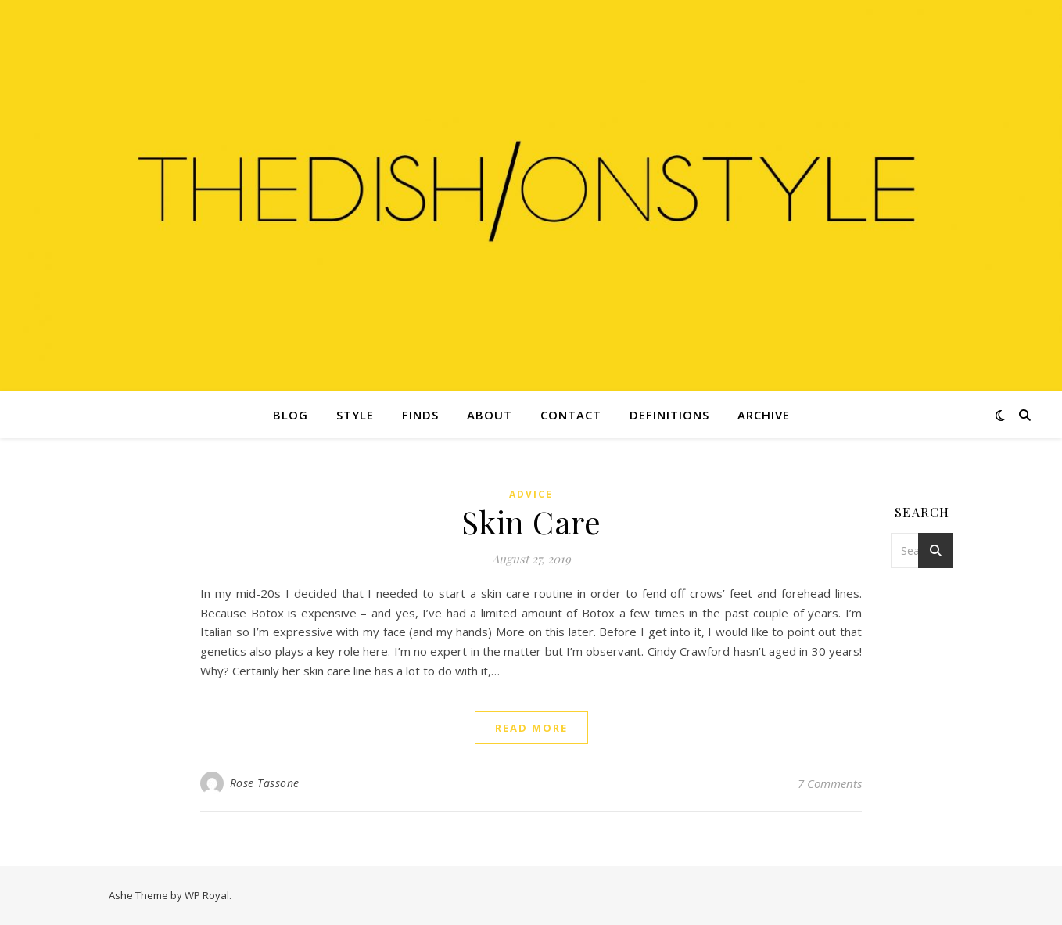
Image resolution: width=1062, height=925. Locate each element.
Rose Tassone (265, 783)
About (489, 415)
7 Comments (830, 783)
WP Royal (207, 895)
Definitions (669, 415)
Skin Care (531, 521)
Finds (420, 415)
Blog (290, 415)
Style (355, 415)
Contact (570, 415)
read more (531, 728)
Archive (763, 415)
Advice (531, 494)
